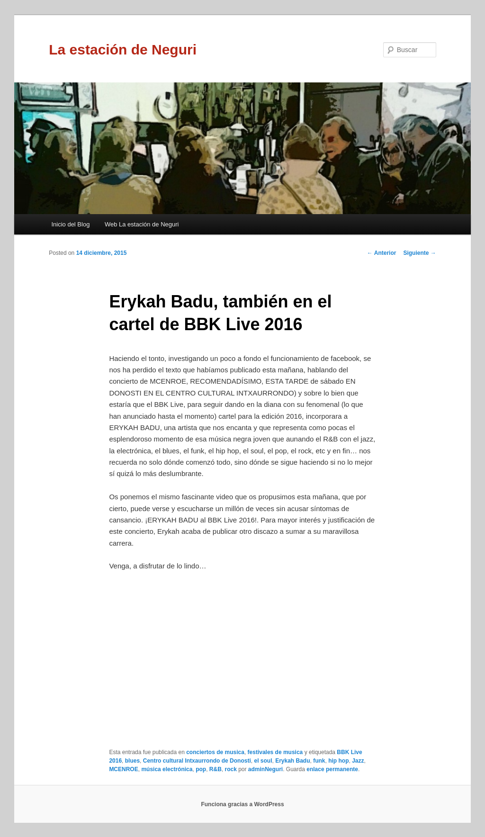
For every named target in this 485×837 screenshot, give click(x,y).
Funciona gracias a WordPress (242, 804)
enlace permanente (332, 769)
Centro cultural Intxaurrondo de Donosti (197, 760)
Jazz (358, 760)
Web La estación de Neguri (142, 224)
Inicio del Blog (70, 224)
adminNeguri (265, 769)
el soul (263, 760)
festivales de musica (275, 752)
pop (201, 769)
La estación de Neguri (123, 49)
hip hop (338, 760)
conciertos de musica (215, 752)
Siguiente (419, 253)
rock (230, 769)
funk (319, 760)
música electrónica (166, 769)
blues (132, 760)
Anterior (381, 253)
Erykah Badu (292, 760)
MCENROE (123, 769)
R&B (215, 769)
